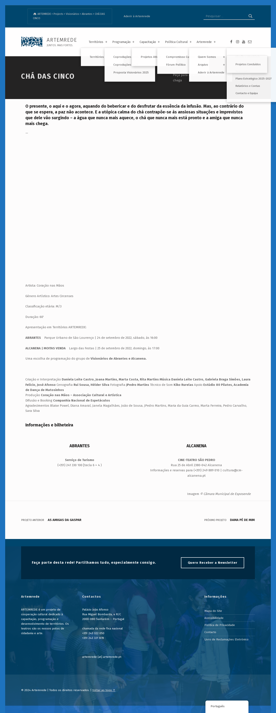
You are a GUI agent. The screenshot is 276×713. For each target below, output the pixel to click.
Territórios (98, 42)
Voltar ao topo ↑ (103, 690)
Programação (123, 42)
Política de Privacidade (219, 625)
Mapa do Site (213, 611)
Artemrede (206, 42)
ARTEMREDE (62, 40)
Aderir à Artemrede (137, 16)
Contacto (210, 632)
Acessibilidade (214, 618)
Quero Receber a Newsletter (212, 563)
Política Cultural (178, 42)
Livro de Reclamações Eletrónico (226, 639)
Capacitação (150, 42)
